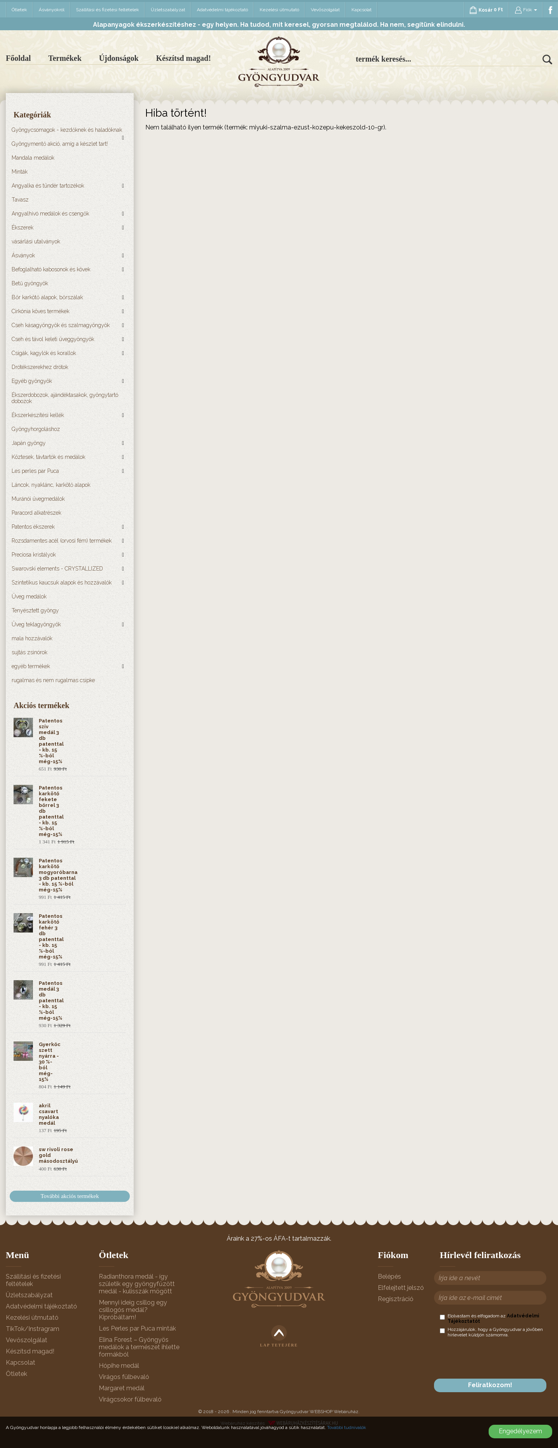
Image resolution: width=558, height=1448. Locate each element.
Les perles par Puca (35, 471)
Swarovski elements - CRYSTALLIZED (57, 568)
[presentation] (499, 1358)
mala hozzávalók (32, 638)
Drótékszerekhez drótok (40, 367)
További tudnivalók (346, 1427)
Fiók (526, 10)
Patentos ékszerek (33, 527)
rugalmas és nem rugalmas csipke (53, 680)
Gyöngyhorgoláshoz (36, 429)
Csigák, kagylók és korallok (44, 353)
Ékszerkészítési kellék (38, 415)
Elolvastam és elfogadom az (489, 1318)
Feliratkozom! (490, 1385)
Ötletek (19, 9)
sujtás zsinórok (29, 652)
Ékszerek (22, 227)
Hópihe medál (119, 1365)
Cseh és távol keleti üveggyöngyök (53, 339)
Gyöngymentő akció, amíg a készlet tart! (60, 144)
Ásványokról (51, 9)
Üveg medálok (29, 596)
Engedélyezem (520, 1431)
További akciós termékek (70, 1196)
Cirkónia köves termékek (40, 311)
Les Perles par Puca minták (137, 1328)
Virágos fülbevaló (124, 1377)
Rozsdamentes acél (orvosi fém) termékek (62, 541)
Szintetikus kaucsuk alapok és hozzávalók (62, 582)
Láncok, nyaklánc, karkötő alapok (51, 485)
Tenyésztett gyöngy (35, 610)
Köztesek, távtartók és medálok (48, 457)
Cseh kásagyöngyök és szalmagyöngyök (61, 325)
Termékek (64, 58)
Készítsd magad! (183, 58)
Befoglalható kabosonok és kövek (51, 269)
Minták (20, 172)
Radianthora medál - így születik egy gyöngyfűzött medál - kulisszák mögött (137, 1284)
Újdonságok (118, 58)
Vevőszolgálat (325, 9)
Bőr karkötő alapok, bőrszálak (47, 297)
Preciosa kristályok (34, 555)
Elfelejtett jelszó (401, 1287)
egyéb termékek (31, 666)
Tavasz (20, 200)
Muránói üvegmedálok (38, 499)
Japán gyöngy (29, 443)
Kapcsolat (361, 9)
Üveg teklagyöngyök (36, 624)
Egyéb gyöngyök (32, 381)
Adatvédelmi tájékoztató (222, 9)
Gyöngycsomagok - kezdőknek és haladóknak (67, 130)
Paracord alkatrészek (36, 513)
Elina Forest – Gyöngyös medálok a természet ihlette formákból (139, 1347)
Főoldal (18, 58)
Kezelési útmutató (279, 9)
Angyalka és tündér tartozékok (48, 186)
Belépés (389, 1276)
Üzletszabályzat (168, 9)
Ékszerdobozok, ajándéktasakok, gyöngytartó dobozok (65, 398)
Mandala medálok (33, 158)
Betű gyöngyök (30, 283)
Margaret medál (122, 1388)
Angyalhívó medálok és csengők (50, 213)
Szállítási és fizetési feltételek (107, 9)
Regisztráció (395, 1299)
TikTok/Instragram (32, 1329)
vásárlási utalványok (36, 241)
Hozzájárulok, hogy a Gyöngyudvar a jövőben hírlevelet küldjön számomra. (491, 1332)
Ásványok (23, 255)
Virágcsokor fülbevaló (130, 1399)
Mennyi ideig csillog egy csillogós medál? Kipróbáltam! (133, 1310)
